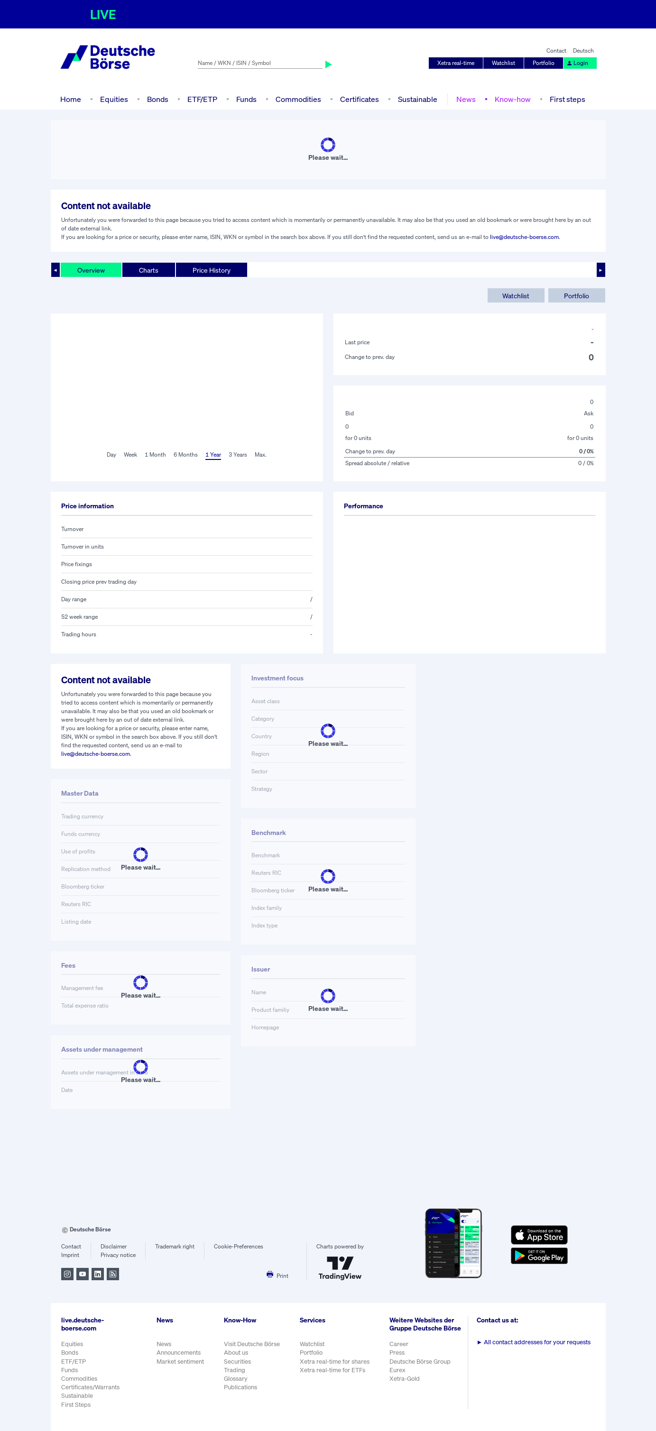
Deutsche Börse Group (420, 1362)
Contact (556, 50)
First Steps (76, 1405)
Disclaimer (114, 1246)
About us (236, 1352)
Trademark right (174, 1246)
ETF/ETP (202, 99)
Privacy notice (118, 1254)
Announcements (179, 1352)
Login (577, 62)
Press (397, 1352)
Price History (212, 270)
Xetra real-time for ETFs (332, 1370)
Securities (237, 1362)
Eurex (397, 1370)
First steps (567, 99)
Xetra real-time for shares (335, 1362)
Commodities (298, 99)
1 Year (213, 454)
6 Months (186, 454)
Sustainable (417, 99)
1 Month (155, 454)
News (466, 99)
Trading (234, 1370)
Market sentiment (180, 1362)
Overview (91, 270)
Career (398, 1344)
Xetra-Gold (404, 1379)
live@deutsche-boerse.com (524, 236)
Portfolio (543, 62)
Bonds (157, 99)
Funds (246, 99)
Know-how (513, 99)
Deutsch (583, 50)
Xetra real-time (455, 62)
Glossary (236, 1379)
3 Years (238, 454)
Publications (240, 1387)
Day (111, 454)
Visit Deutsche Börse (252, 1344)
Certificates (359, 99)
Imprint (70, 1254)
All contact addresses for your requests (534, 1342)
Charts (148, 270)
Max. (261, 454)
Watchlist (503, 62)
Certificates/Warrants (90, 1387)
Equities (114, 99)
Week (130, 454)
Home (70, 99)
